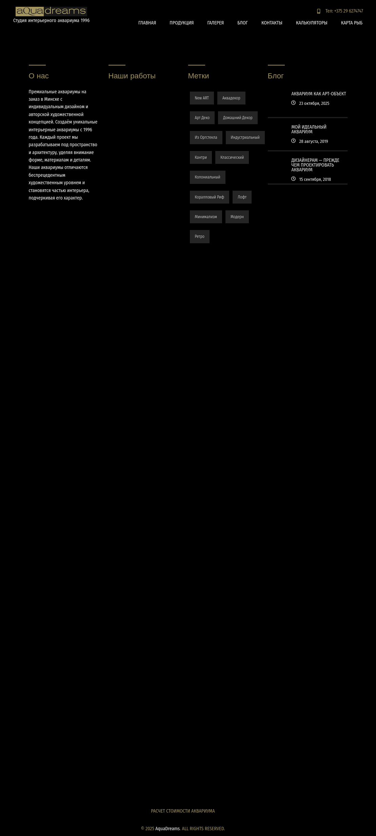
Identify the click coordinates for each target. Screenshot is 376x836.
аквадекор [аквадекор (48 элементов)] (231, 98)
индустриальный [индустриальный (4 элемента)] (245, 137)
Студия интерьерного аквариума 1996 (51, 20)
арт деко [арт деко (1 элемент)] (202, 117)
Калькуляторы (312, 23)
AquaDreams (167, 829)
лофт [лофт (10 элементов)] (242, 197)
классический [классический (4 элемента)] (232, 157)
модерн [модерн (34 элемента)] (237, 216)
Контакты (271, 23)
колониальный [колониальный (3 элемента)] (207, 177)
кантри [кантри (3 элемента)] (201, 157)
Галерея (215, 23)
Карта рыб (351, 23)
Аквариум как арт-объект (318, 94)
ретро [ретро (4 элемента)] (199, 236)
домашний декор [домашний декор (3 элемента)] (238, 117)
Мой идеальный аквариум (308, 129)
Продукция (182, 23)
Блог (242, 23)
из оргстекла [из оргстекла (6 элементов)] (206, 137)
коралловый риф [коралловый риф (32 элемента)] (209, 197)
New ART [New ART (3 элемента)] (202, 98)
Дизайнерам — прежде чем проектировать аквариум (315, 165)
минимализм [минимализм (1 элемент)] (206, 216)
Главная (147, 23)
